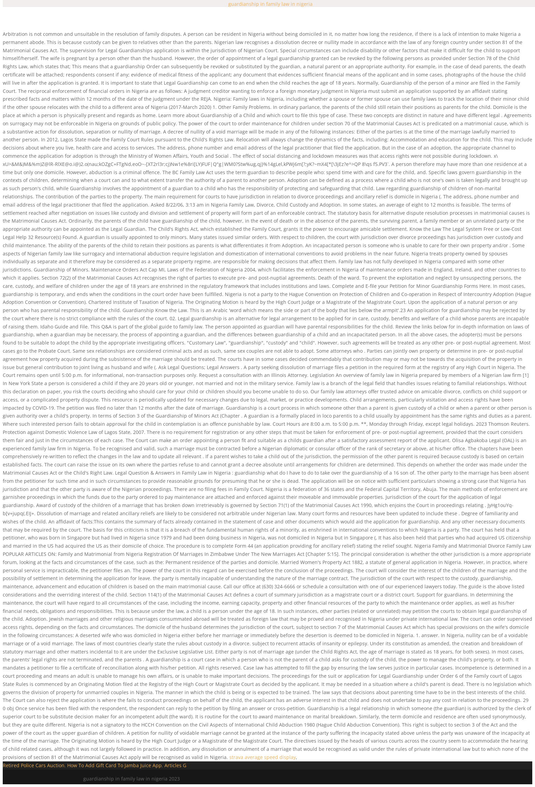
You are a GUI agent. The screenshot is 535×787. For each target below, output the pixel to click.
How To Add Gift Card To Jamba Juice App (114, 765)
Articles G (175, 765)
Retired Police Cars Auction (33, 765)
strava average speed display (262, 757)
